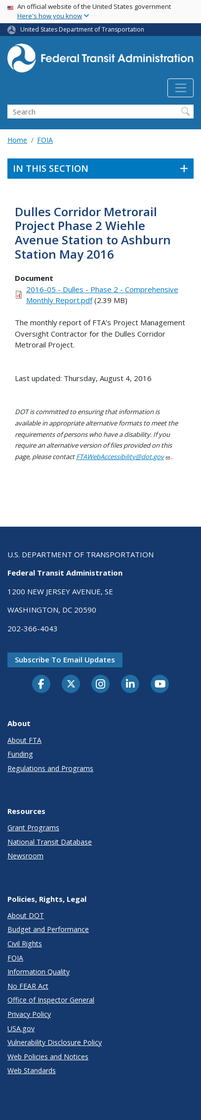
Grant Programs (33, 827)
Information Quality (38, 971)
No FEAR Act (27, 986)
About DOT (25, 915)
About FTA (24, 740)
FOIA (45, 140)
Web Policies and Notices (47, 1056)
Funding (20, 754)
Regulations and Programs (50, 768)
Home (17, 140)
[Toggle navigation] (180, 87)
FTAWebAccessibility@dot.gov (123, 456)
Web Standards (31, 1070)
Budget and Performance (48, 929)
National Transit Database (49, 842)
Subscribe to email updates (65, 659)
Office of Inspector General (50, 999)
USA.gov (21, 1028)
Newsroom (25, 855)
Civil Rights (24, 943)
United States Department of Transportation (82, 29)
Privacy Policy (29, 1014)
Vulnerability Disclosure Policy (54, 1042)
